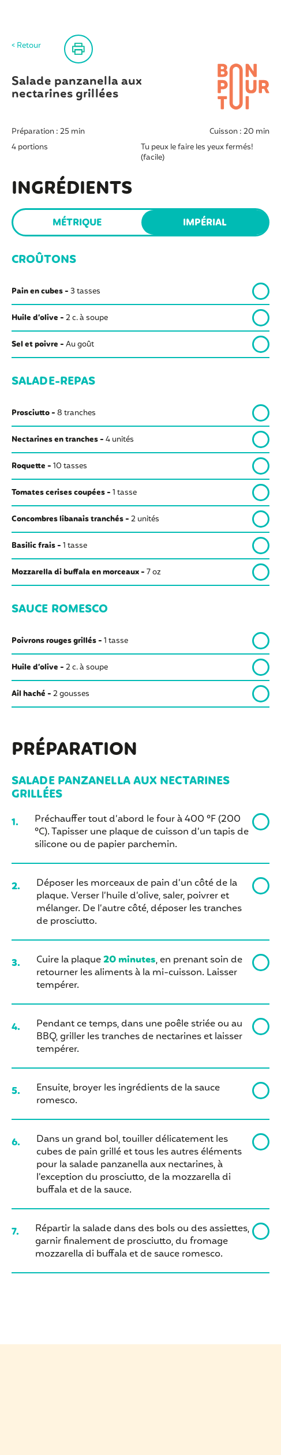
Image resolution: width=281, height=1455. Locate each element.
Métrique (77, 223)
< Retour (26, 46)
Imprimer (78, 49)
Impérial (205, 223)
